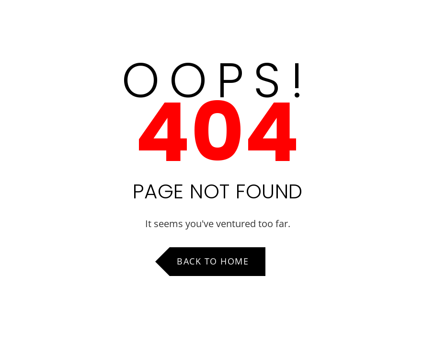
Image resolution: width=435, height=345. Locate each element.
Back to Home (213, 261)
